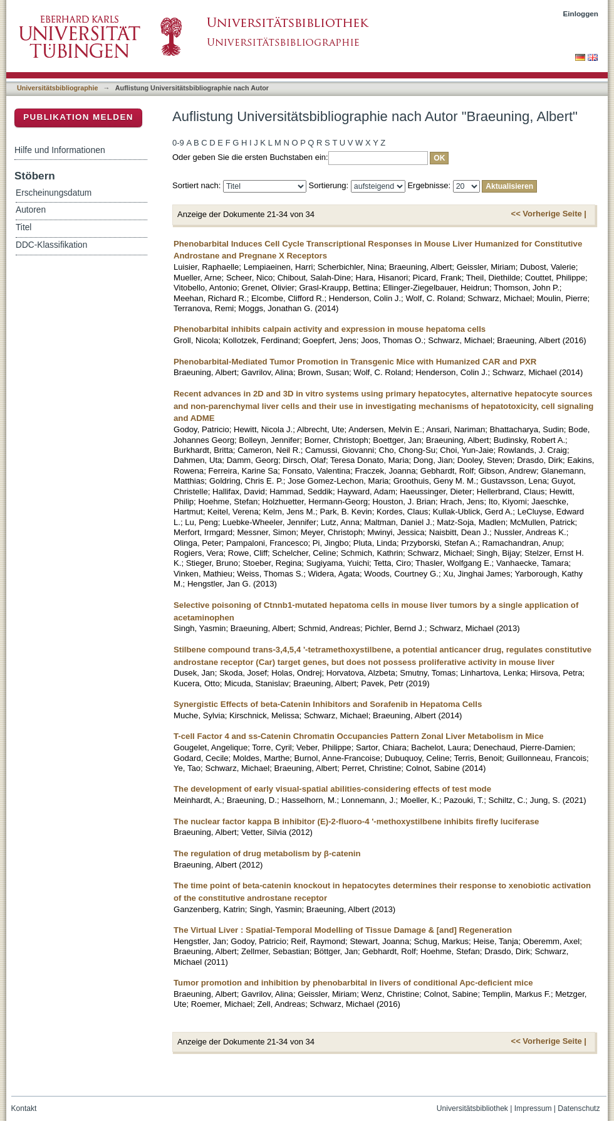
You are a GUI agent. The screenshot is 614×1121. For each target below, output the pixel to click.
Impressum (533, 1108)
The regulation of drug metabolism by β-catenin (267, 853)
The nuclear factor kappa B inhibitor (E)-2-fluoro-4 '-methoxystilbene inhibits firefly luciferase (356, 821)
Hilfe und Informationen (59, 150)
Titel (23, 227)
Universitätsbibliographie (57, 88)
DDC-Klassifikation (51, 245)
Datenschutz (579, 1108)
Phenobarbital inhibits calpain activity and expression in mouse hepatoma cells (330, 329)
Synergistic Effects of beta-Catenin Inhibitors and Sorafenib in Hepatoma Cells (328, 704)
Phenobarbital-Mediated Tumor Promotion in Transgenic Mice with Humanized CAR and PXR (355, 361)
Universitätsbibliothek (472, 1108)
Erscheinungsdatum (53, 193)
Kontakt (24, 1108)
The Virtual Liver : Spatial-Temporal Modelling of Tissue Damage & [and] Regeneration (343, 930)
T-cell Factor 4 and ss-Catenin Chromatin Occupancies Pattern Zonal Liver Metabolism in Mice (359, 736)
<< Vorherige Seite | (548, 213)
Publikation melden (78, 117)
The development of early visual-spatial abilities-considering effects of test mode (332, 789)
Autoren (31, 210)
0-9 (178, 142)
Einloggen (581, 13)
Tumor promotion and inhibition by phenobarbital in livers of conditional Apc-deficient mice (353, 982)
